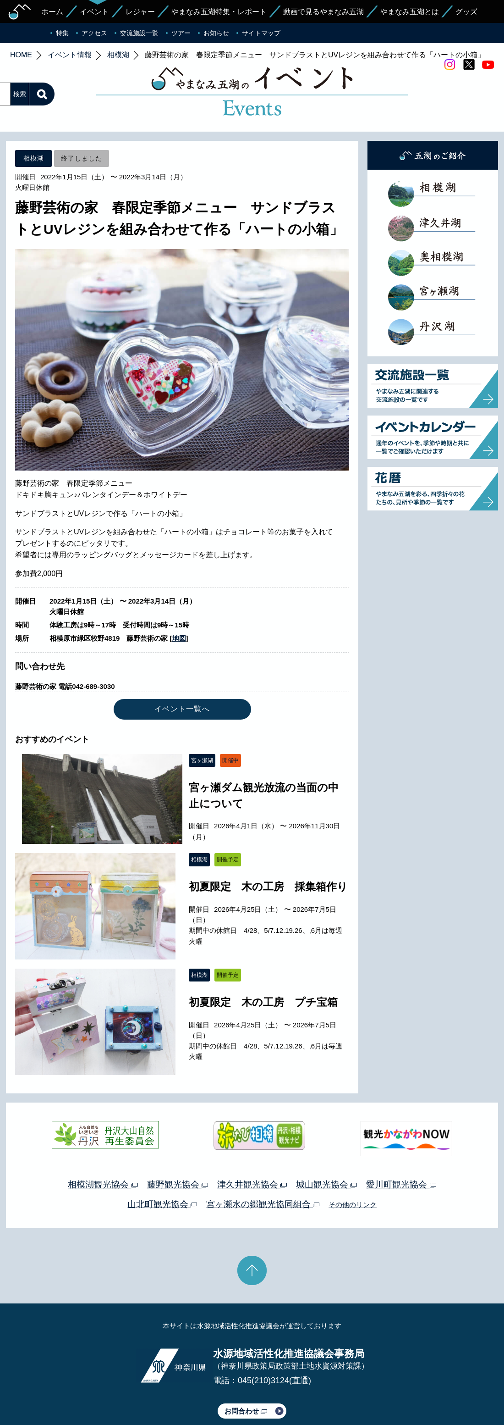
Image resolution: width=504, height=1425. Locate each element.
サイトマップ (261, 33)
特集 (62, 33)
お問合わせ (246, 1368)
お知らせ (216, 33)
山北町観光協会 (162, 1161)
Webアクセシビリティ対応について (348, 1392)
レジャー (140, 12)
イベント (94, 12)
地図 (179, 595)
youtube (488, 64)
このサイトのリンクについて (248, 1392)
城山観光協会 (326, 1141)
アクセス (94, 33)
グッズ (466, 12)
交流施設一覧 (139, 33)
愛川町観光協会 (401, 1141)
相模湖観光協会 (102, 1141)
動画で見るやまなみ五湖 (323, 12)
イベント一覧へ (182, 666)
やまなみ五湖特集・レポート (219, 12)
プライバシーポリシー (169, 1392)
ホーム (52, 12)
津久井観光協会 (252, 1141)
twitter (469, 64)
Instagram (449, 64)
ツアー (181, 33)
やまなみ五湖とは (409, 12)
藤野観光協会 (177, 1141)
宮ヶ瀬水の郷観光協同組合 (262, 1161)
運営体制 (117, 1392)
